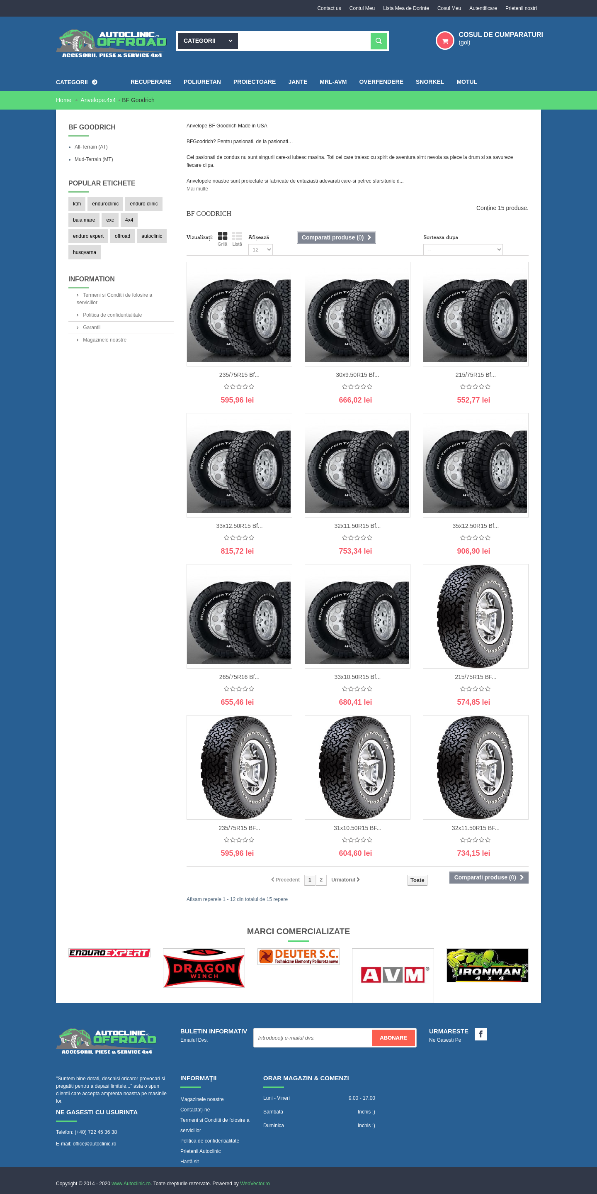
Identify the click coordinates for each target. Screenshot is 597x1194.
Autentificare (483, 8)
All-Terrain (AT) (91, 147)
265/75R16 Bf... (239, 677)
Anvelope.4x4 (98, 100)
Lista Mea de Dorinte (406, 8)
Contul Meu (362, 8)
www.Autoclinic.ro (131, 1184)
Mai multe (197, 189)
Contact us (329, 8)
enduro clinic (144, 204)
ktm (77, 204)
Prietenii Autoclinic (200, 1151)
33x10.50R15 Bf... (357, 677)
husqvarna (84, 252)
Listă (237, 239)
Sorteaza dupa (440, 237)
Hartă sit (189, 1162)
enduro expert (88, 236)
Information (91, 279)
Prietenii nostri (521, 8)
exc (110, 220)
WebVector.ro (255, 1184)
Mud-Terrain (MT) (94, 159)
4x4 (129, 220)
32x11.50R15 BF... (476, 828)
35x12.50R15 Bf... (475, 526)
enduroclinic (105, 204)
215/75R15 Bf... (476, 374)
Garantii (91, 327)
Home (64, 100)
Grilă (222, 239)
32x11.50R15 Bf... (357, 526)
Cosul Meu (449, 8)
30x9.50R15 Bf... (357, 374)
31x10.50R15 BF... (357, 828)
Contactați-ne (195, 1110)
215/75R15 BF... (475, 677)
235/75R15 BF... (239, 828)
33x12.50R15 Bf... (239, 526)
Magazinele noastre (104, 340)
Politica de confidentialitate (112, 315)
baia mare (84, 220)
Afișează (258, 237)
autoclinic (151, 236)
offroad (122, 236)
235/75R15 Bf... (239, 374)
